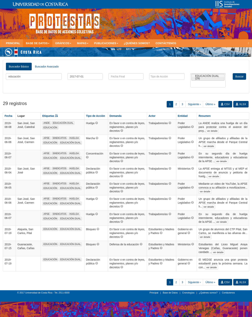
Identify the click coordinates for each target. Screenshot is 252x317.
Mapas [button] (82, 43)
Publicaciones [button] (106, 43)
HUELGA (74, 138)
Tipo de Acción (95, 115)
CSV (225, 104)
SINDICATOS (59, 138)
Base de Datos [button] (37, 43)
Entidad (182, 115)
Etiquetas (50, 115)
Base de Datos (170, 292)
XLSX (241, 104)
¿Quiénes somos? (137, 43)
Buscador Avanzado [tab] (47, 66)
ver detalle (212, 131)
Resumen (205, 115)
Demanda (116, 115)
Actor (152, 115)
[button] (96, 123)
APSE (47, 138)
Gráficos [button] (63, 43)
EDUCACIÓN (50, 127)
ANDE (47, 123)
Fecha (8, 115)
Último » (210, 104)
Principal (13, 43)
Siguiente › (194, 104)
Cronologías (188, 292)
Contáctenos (166, 43)
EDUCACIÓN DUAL (63, 123)
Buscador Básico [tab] (19, 66)
